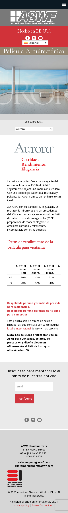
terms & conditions (43, 505)
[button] (35, 42)
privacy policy (21, 505)
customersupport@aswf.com (34, 466)
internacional (23, 328)
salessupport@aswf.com (34, 462)
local (10, 328)
